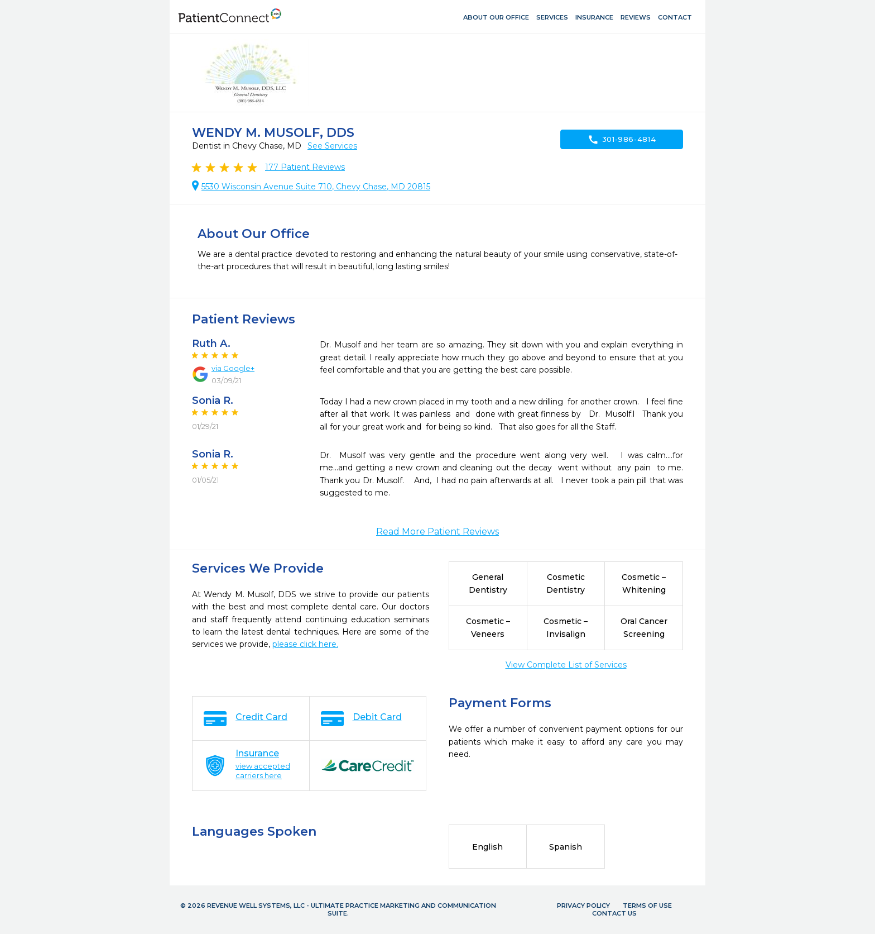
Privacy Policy (583, 905)
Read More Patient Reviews (437, 531)
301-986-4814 (622, 139)
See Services (332, 146)
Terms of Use (647, 905)
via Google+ (232, 368)
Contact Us (614, 913)
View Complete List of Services (566, 665)
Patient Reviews (305, 167)
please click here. (305, 644)
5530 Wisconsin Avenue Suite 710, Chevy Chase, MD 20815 (315, 187)
